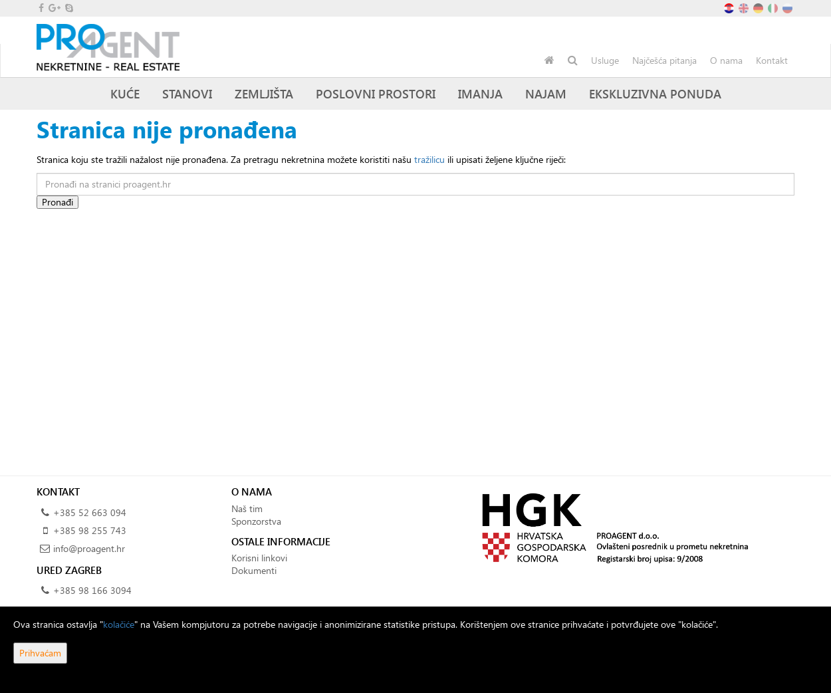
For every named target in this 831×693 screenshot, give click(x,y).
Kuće (125, 93)
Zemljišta (264, 93)
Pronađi (57, 202)
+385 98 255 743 (89, 530)
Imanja (480, 93)
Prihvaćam (40, 652)
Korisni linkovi (259, 557)
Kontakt (772, 60)
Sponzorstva (256, 521)
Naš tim (247, 508)
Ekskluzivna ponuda (655, 93)
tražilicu (429, 159)
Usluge (605, 60)
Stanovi (187, 93)
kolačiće (118, 624)
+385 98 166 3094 (92, 590)
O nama (726, 60)
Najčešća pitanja (664, 60)
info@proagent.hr (89, 548)
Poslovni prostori (375, 93)
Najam (545, 93)
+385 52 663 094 (89, 512)
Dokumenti (254, 570)
